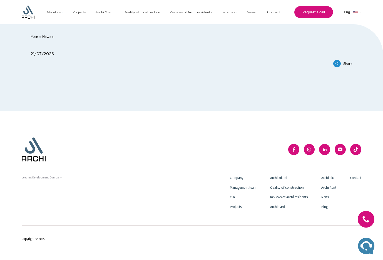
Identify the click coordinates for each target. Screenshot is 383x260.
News (46, 36)
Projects (236, 207)
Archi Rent (328, 188)
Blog (324, 207)
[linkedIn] (324, 149)
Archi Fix (327, 178)
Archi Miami (278, 178)
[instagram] (309, 149)
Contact (355, 178)
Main (34, 36)
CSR (232, 197)
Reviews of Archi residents (289, 197)
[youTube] (340, 149)
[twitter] (355, 149)
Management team (243, 188)
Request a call (313, 12)
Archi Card (277, 207)
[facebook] (293, 149)
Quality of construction (287, 188)
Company (236, 178)
